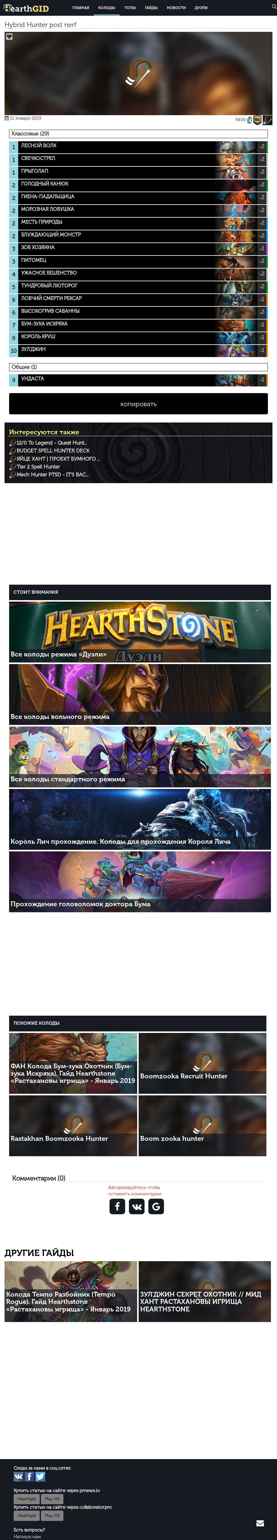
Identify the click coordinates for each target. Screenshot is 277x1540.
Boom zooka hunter (172, 1138)
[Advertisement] (140, 533)
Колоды (106, 8)
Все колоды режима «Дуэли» (59, 654)
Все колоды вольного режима (60, 717)
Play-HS (52, 1499)
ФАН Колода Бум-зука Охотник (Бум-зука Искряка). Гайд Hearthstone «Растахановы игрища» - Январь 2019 (73, 1073)
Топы (130, 8)
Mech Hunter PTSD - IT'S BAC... (53, 475)
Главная (81, 8)
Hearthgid (27, 1499)
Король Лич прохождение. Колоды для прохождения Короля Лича (121, 841)
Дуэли (201, 8)
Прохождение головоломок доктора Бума (80, 904)
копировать (138, 404)
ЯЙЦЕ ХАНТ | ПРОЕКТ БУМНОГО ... (58, 459)
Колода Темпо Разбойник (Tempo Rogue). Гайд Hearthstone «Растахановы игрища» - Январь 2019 (68, 1301)
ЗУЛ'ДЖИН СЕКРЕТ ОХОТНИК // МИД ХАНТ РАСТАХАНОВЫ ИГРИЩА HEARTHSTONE (200, 1301)
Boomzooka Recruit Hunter (184, 1076)
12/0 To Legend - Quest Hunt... (52, 443)
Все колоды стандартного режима (68, 779)
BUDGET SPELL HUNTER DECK (53, 451)
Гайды (151, 8)
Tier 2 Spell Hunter (38, 467)
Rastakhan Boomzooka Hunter (59, 1138)
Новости (176, 8)
